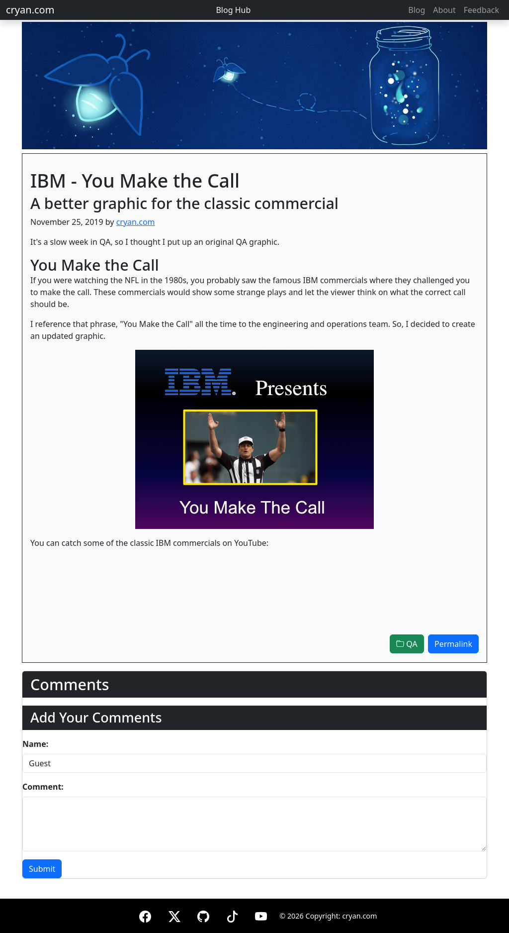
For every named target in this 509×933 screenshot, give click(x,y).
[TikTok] (232, 915)
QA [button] (407, 643)
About (444, 9)
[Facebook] (145, 915)
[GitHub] (203, 915)
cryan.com (30, 9)
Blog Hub (233, 9)
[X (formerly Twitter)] (174, 915)
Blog (416, 9)
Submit (42, 868)
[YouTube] (261, 915)
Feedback (481, 9)
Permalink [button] (453, 643)
